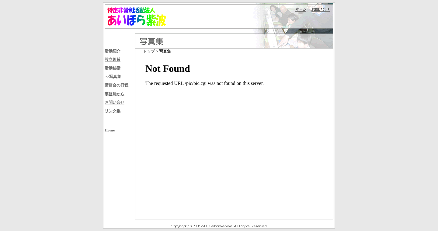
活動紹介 (112, 51)
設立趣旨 (112, 59)
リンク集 (112, 111)
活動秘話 (112, 68)
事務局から (114, 94)
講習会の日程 (116, 85)
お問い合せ (114, 102)
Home (110, 130)
